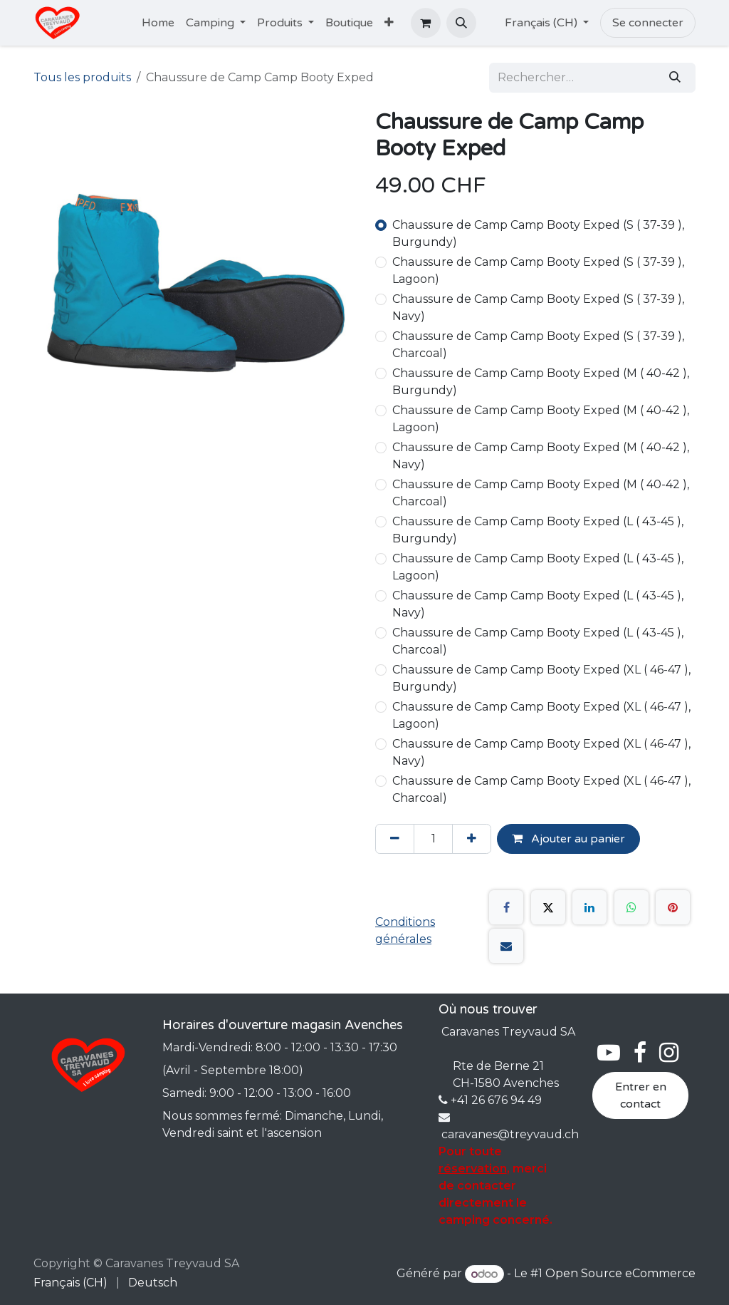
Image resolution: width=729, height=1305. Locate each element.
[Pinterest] (673, 907)
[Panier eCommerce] (426, 23)
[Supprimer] (394, 839)
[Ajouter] (471, 839)
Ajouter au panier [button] (568, 839)
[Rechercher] (675, 78)
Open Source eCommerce (620, 1274)
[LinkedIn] (589, 907)
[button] (461, 23)
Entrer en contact (640, 1095)
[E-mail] (506, 946)
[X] (548, 907)
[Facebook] (506, 907)
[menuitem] (158, 23)
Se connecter (647, 23)
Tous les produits (82, 77)
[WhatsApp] (631, 907)
